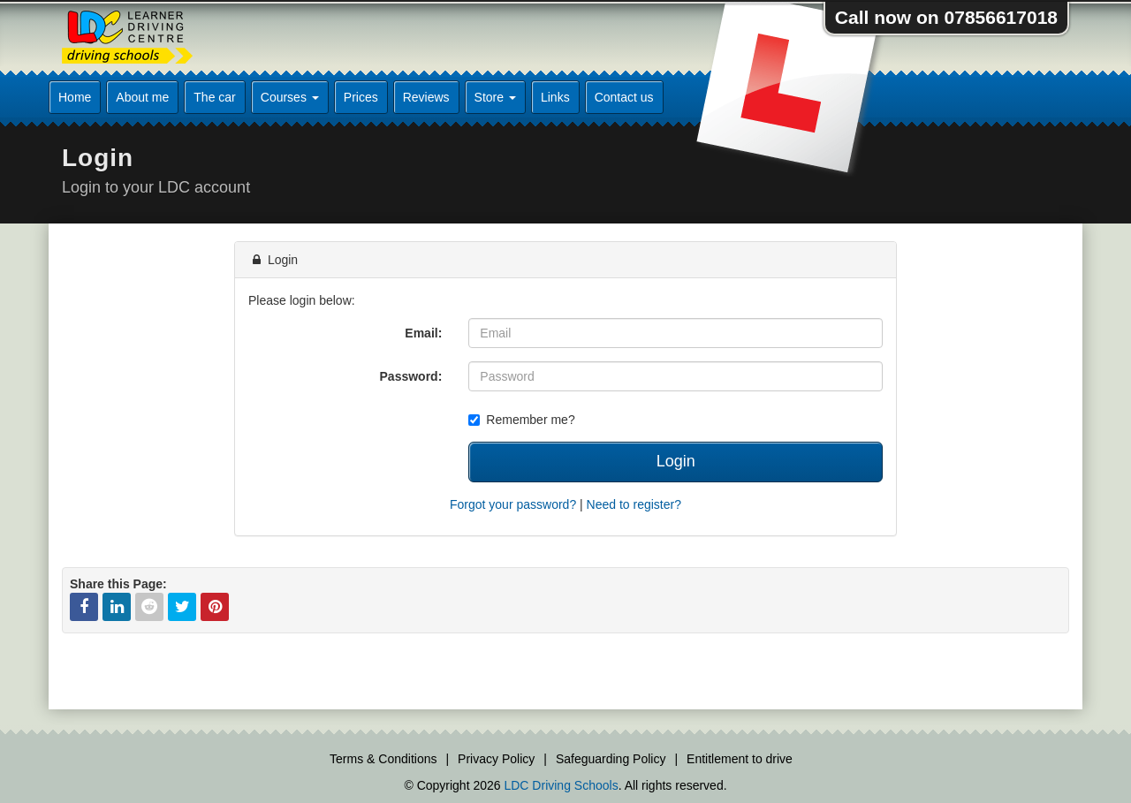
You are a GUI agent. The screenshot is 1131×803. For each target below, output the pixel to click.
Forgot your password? (513, 504)
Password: (411, 376)
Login (676, 461)
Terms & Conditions (383, 759)
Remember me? (521, 420)
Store (495, 97)
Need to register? (634, 504)
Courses (290, 97)
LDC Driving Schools (561, 785)
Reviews (426, 97)
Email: (423, 333)
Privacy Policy (496, 759)
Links (555, 97)
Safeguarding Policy (611, 759)
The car (214, 97)
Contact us (624, 97)
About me (142, 97)
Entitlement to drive (740, 759)
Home (74, 97)
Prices (361, 97)
